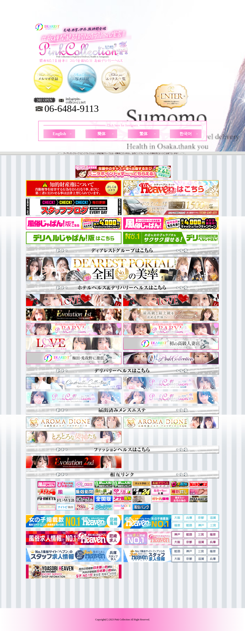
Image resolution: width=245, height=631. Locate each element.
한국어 (185, 133)
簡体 (101, 133)
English (59, 133)
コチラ (165, 103)
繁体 (143, 133)
